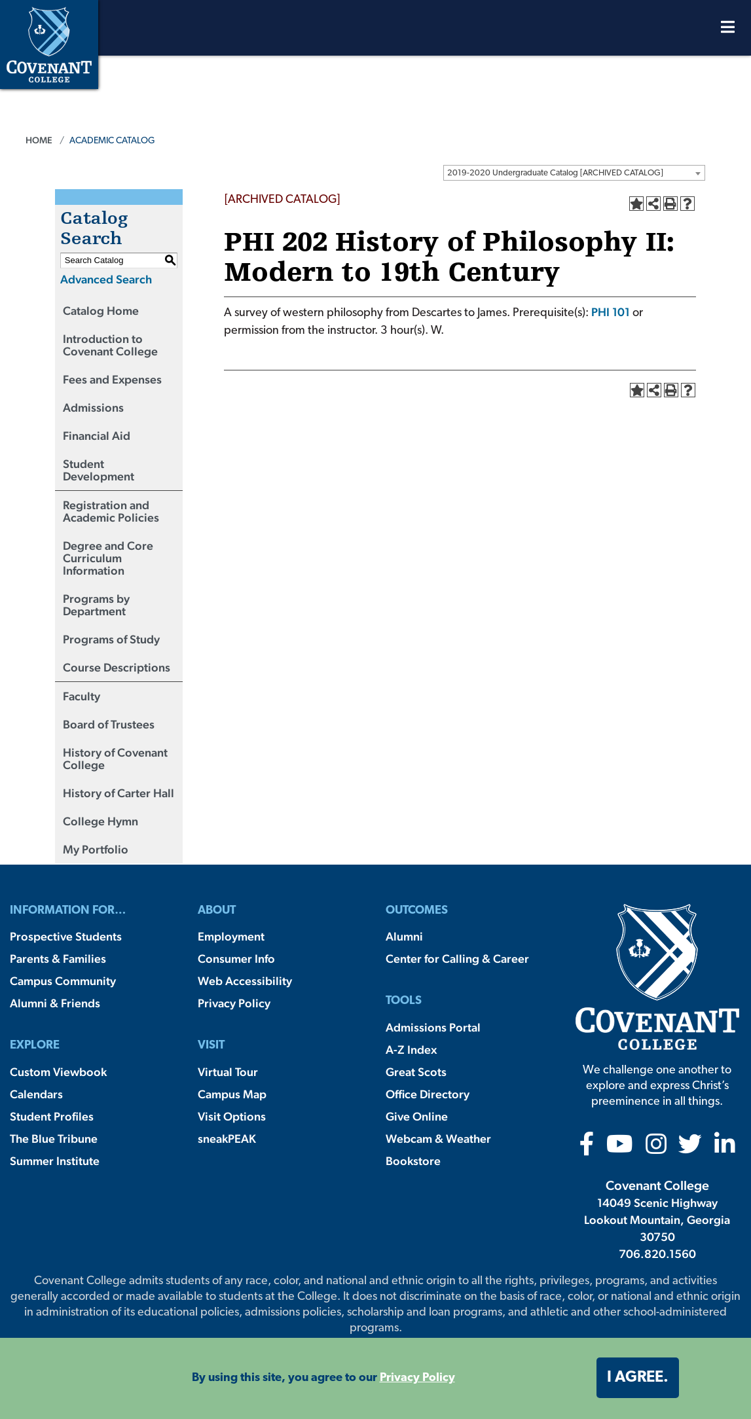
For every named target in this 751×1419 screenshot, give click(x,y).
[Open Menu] (727, 30)
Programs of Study (111, 639)
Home (39, 140)
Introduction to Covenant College (110, 345)
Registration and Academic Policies (111, 511)
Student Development (98, 470)
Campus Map (232, 1094)
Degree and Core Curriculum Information (108, 558)
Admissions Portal (433, 1027)
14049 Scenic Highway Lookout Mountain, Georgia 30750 (657, 1220)
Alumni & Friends (55, 1003)
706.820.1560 (657, 1254)
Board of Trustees (109, 724)
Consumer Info (236, 958)
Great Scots (416, 1072)
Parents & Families (58, 958)
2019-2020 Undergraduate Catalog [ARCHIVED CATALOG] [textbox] (555, 173)
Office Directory (427, 1094)
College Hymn (100, 821)
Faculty (81, 696)
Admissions (93, 407)
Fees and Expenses (112, 379)
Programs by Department (96, 605)
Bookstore (413, 1161)
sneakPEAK (227, 1138)
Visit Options (232, 1116)
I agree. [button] (638, 1378)
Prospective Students (66, 936)
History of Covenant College (115, 758)
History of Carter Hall (118, 793)
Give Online (417, 1116)
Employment (231, 936)
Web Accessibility (245, 981)
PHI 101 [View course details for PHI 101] (610, 312)
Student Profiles (52, 1116)
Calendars (36, 1094)
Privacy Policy (234, 1003)
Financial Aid (96, 435)
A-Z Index (411, 1049)
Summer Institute (55, 1161)
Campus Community (63, 981)
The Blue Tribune (54, 1138)
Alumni (404, 936)
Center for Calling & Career (457, 958)
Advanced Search (106, 279)
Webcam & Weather (438, 1138)
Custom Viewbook (58, 1072)
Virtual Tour (228, 1072)
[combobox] (574, 173)
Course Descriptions (116, 667)
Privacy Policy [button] (417, 1378)
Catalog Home (101, 310)
